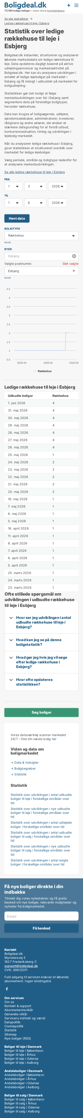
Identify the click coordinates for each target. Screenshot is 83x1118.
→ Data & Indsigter (25, 762)
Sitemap (10, 1034)
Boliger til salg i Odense (21, 1107)
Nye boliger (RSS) (17, 1038)
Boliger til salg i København (24, 1099)
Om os (9, 1002)
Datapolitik (12, 1022)
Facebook (6, 989)
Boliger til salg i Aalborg (22, 1111)
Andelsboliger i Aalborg (21, 1087)
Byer (8, 249)
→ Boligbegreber (23, 768)
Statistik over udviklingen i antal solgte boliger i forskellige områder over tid (39, 862)
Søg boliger (41, 712)
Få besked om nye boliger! (68, 5)
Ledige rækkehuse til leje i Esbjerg (26, 23)
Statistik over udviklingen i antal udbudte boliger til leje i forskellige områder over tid (41, 799)
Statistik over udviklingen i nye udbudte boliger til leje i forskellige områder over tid (40, 813)
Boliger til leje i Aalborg (21, 1062)
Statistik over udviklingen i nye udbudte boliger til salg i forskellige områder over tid (40, 850)
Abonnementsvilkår (18, 1010)
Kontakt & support (17, 1006)
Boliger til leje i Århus (19, 1054)
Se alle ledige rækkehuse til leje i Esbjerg (34, 172)
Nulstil (7, 242)
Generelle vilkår (15, 1014)
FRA (7, 179)
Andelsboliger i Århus (20, 1079)
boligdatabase (56, 10)
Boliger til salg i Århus (20, 1103)
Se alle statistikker (16, 18)
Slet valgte (71, 263)
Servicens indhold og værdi (24, 1018)
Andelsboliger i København (24, 1075)
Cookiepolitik (14, 1026)
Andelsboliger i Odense (21, 1083)
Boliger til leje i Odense (21, 1058)
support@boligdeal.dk (21, 966)
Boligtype (12, 228)
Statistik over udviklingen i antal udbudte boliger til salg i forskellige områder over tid (41, 836)
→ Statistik (19, 774)
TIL (6, 195)
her (54, 739)
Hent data (17, 218)
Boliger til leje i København (23, 1050)
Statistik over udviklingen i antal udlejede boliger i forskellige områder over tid (41, 824)
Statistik (10, 1030)
